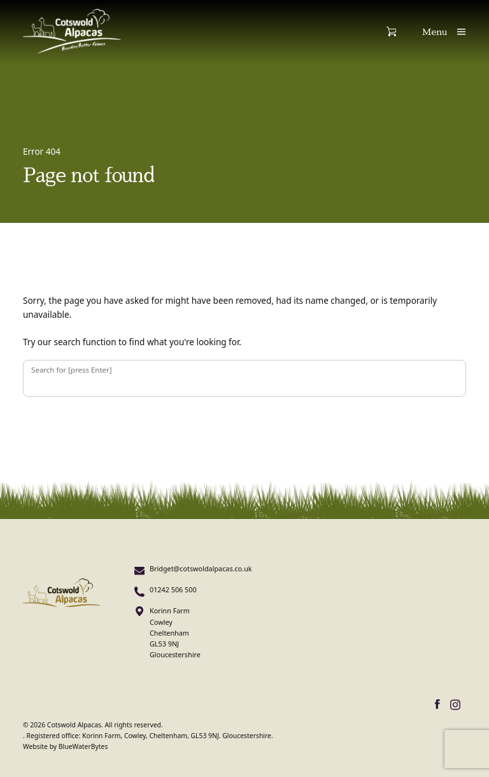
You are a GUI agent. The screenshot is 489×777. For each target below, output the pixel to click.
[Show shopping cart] (404, 32)
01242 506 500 (173, 589)
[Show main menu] (444, 32)
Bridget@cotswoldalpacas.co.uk (201, 568)
